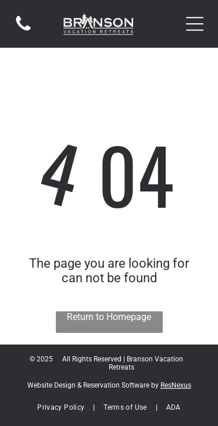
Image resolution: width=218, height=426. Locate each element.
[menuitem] (61, 407)
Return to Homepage (109, 316)
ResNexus (175, 385)
